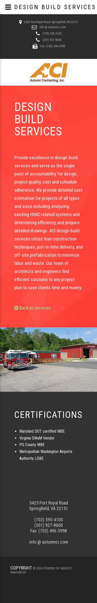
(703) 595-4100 (51, 33)
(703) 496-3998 (52, 530)
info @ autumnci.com (52, 27)
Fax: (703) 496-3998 (52, 46)
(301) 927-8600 (51, 40)
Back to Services (32, 308)
